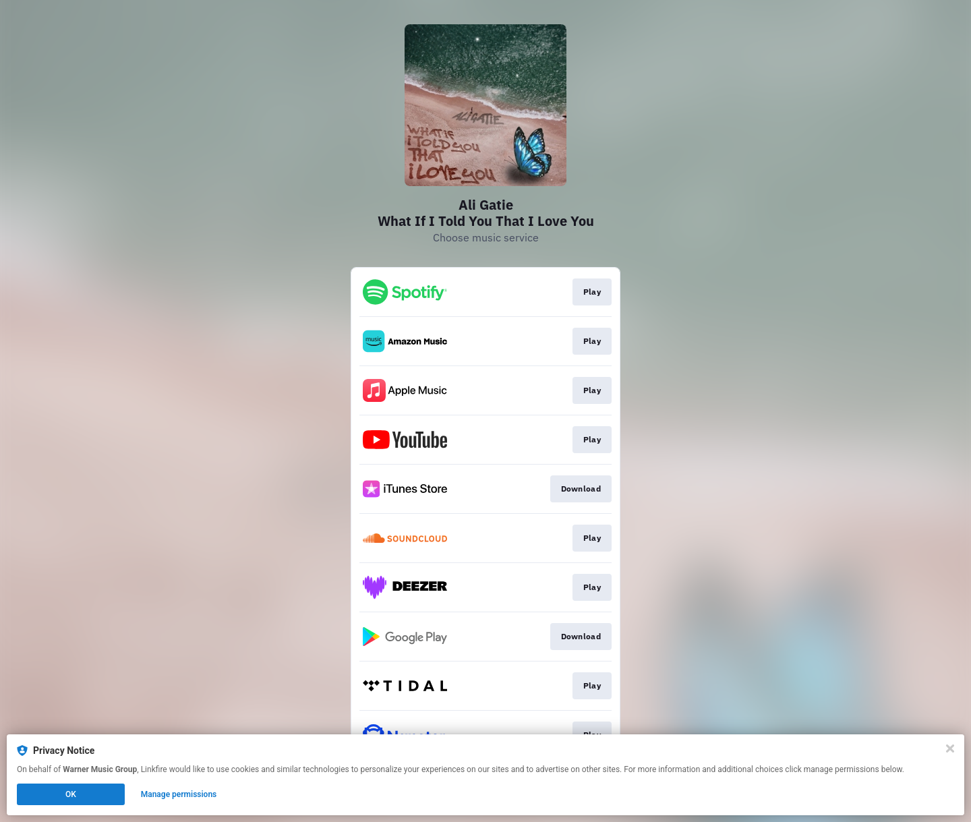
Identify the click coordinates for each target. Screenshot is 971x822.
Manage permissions (179, 794)
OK (70, 794)
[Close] (950, 748)
